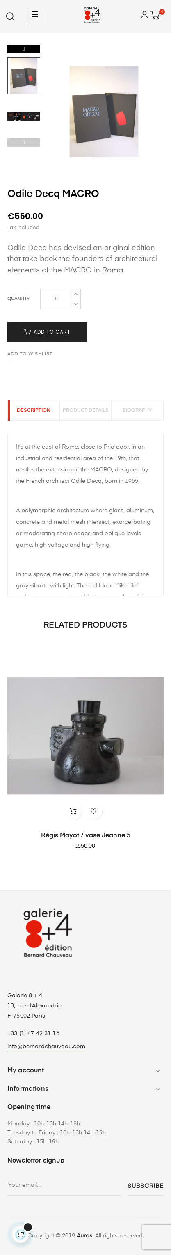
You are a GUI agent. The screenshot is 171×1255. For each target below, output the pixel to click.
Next (23, 49)
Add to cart (47, 331)
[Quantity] (55, 299)
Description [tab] (33, 410)
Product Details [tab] (86, 410)
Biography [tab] (137, 410)
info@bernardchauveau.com (46, 1047)
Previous (23, 142)
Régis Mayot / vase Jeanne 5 (85, 836)
